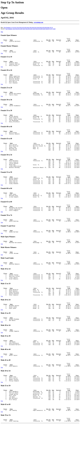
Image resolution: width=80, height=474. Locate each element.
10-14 (14, 27)
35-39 (31, 27)
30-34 (28, 27)
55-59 (44, 27)
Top (2, 32)
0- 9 (12, 27)
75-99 (53, 29)
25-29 (24, 27)
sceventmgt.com (38, 22)
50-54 (41, 27)
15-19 (18, 27)
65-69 (47, 27)
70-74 (51, 27)
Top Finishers (7, 27)
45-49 (37, 27)
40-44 (34, 27)
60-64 (43, 29)
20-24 (21, 27)
